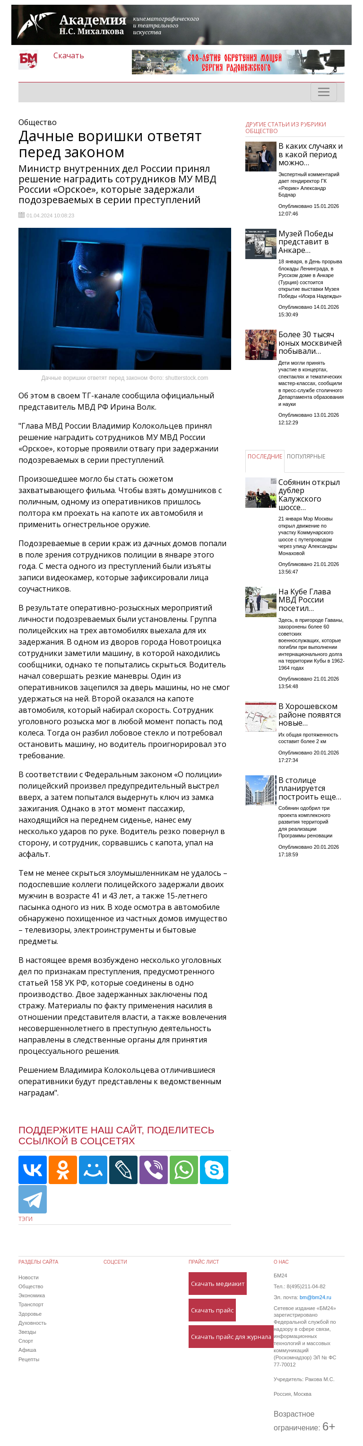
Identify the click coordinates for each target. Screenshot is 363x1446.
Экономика (31, 1295)
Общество (30, 1286)
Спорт (25, 1341)
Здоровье (30, 1314)
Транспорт (30, 1304)
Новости (28, 1277)
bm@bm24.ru (315, 1297)
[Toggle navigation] (324, 91)
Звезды (27, 1332)
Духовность (32, 1323)
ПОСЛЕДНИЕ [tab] (265, 456)
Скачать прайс (212, 1310)
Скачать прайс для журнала (231, 1336)
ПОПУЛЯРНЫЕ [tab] (306, 456)
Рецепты (28, 1359)
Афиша (27, 1350)
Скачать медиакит (217, 1283)
